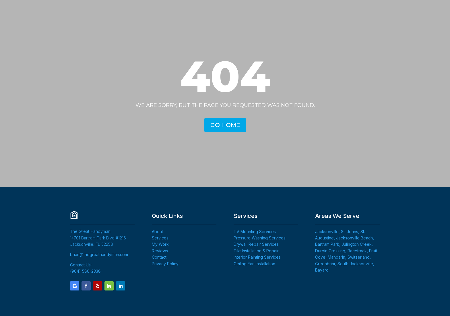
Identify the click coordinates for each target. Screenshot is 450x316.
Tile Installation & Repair (256, 250)
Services (160, 237)
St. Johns (349, 231)
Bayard (322, 270)
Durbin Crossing (330, 250)
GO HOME (225, 125)
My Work (160, 244)
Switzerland (359, 257)
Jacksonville (327, 231)
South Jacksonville (355, 263)
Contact (159, 257)
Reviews (160, 250)
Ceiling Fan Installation (254, 263)
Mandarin (336, 257)
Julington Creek (357, 244)
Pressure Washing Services (260, 237)
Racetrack (357, 250)
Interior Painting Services (257, 257)
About (157, 231)
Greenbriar (325, 263)
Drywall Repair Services (256, 244)
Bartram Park (327, 244)
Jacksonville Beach (354, 237)
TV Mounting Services (255, 231)
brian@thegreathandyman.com (99, 254)
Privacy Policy (165, 263)
